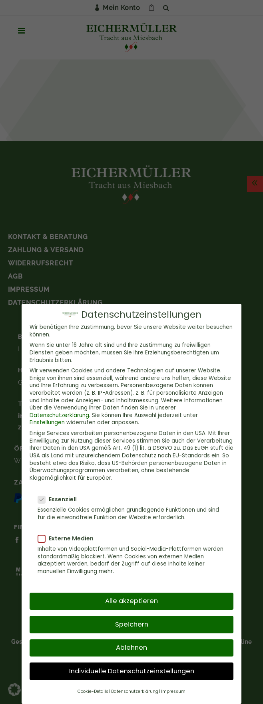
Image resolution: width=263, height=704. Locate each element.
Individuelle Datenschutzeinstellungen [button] (131, 667)
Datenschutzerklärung (59, 411)
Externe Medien (69, 534)
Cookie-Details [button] (93, 687)
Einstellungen (47, 418)
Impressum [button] (173, 687)
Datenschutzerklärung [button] (134, 687)
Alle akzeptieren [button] (131, 596)
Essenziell (61, 495)
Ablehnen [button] (131, 643)
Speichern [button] (131, 620)
